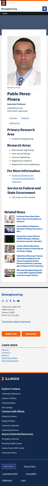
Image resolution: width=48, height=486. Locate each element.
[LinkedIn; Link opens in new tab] (14, 300)
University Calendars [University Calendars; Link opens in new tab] (10, 425)
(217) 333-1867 (13, 315)
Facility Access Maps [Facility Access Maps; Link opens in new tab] (9, 358)
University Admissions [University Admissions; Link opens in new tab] (11, 393)
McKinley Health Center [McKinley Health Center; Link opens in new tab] (12, 443)
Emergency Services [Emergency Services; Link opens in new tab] (10, 439)
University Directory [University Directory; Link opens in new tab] (10, 430)
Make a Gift (11, 333)
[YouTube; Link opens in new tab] (18, 300)
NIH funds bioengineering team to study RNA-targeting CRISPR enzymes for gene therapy (29, 272)
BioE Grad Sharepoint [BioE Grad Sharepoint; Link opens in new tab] (10, 361)
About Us (5, 350)
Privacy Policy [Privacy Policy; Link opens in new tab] (30, 466)
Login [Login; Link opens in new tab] (23, 480)
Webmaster (7, 480)
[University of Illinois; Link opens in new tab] (10, 378)
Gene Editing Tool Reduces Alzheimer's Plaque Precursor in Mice (29, 228)
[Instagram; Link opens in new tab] (7, 300)
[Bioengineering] (9, 8)
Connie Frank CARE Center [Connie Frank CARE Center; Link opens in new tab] (13, 448)
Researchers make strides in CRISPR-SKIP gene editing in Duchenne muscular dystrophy (29, 238)
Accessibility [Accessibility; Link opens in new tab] (31, 473)
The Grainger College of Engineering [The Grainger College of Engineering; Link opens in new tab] (16, 321)
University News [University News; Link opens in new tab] (9, 403)
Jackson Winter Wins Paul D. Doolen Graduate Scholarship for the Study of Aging (30, 248)
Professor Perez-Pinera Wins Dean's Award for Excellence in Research (29, 219)
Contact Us (31, 333)
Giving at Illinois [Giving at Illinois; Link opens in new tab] (8, 421)
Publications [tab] (14, 123)
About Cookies (9, 466)
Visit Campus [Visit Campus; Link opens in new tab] (7, 407)
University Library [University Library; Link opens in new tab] (9, 452)
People (5, 13)
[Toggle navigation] (44, 8)
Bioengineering (12, 294)
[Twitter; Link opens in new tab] (3, 300)
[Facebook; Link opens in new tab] (10, 300)
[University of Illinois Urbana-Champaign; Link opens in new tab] (3, 3)
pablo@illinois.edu (15, 108)
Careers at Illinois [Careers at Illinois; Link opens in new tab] (9, 398)
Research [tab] (25, 118)
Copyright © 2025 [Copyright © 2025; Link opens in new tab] (9, 473)
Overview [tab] (13, 118)
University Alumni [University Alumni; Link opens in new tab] (9, 416)
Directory (5, 355)
